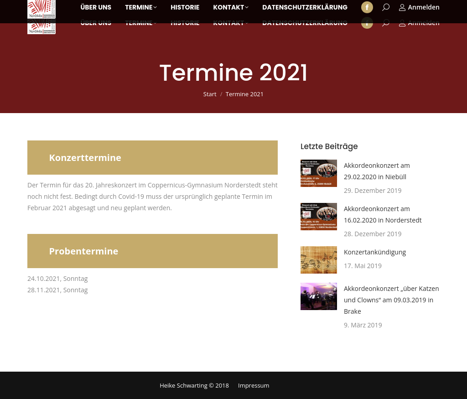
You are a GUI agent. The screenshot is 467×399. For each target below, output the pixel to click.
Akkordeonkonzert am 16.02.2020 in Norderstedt (383, 214)
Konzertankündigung (375, 252)
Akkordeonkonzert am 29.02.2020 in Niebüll (377, 171)
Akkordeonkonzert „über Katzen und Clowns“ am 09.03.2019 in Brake (391, 300)
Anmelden (419, 23)
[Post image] (319, 173)
